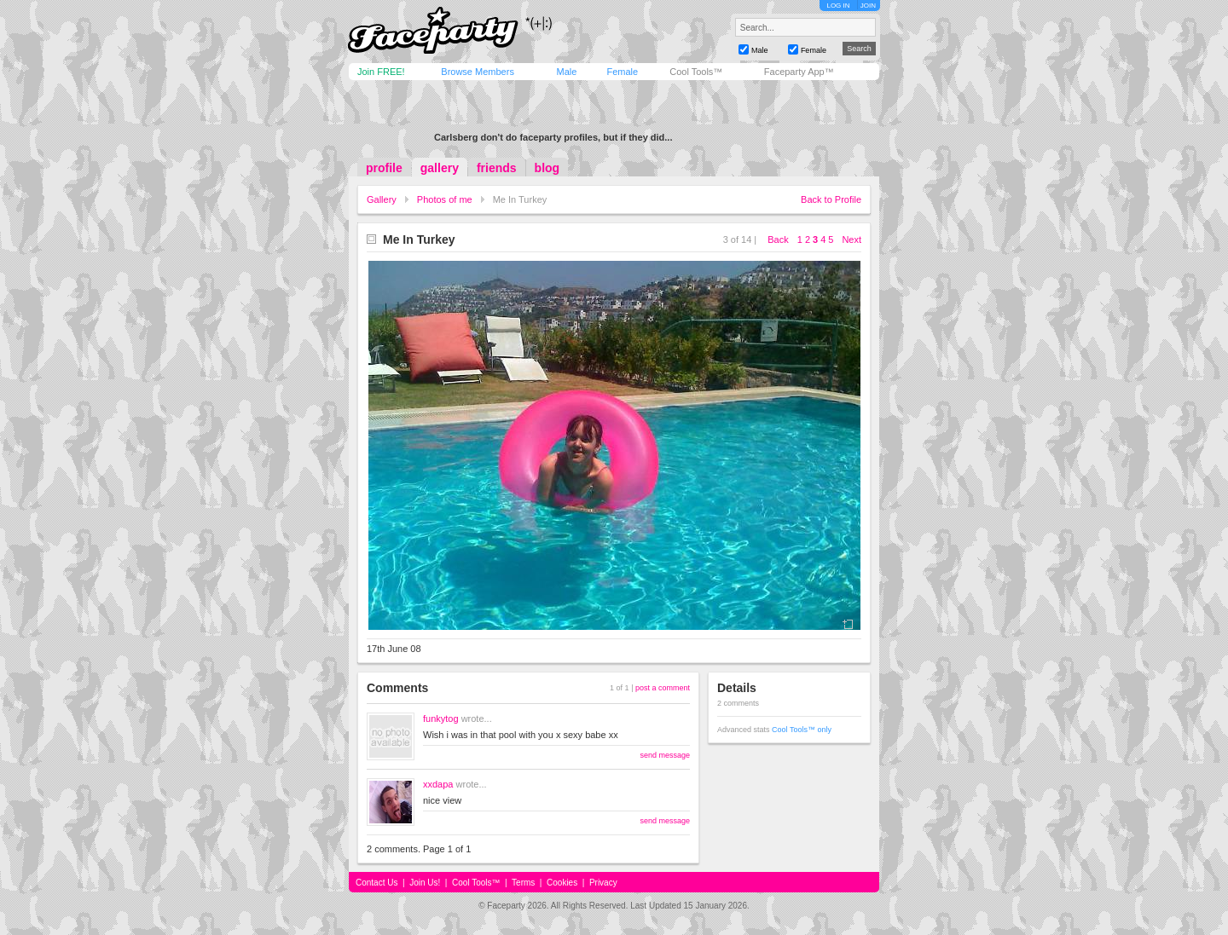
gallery (439, 168)
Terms (523, 882)
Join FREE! (381, 71)
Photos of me (444, 199)
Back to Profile (831, 199)
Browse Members (477, 71)
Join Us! (424, 882)
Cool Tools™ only (801, 729)
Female (622, 71)
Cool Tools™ (695, 71)
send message (665, 755)
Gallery (382, 199)
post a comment (662, 688)
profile (384, 168)
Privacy (603, 882)
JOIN (868, 5)
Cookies (562, 882)
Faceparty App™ (799, 71)
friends (497, 168)
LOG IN (837, 5)
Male (566, 71)
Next (851, 239)
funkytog (441, 718)
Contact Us (376, 882)
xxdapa (438, 784)
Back (778, 239)
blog (547, 168)
